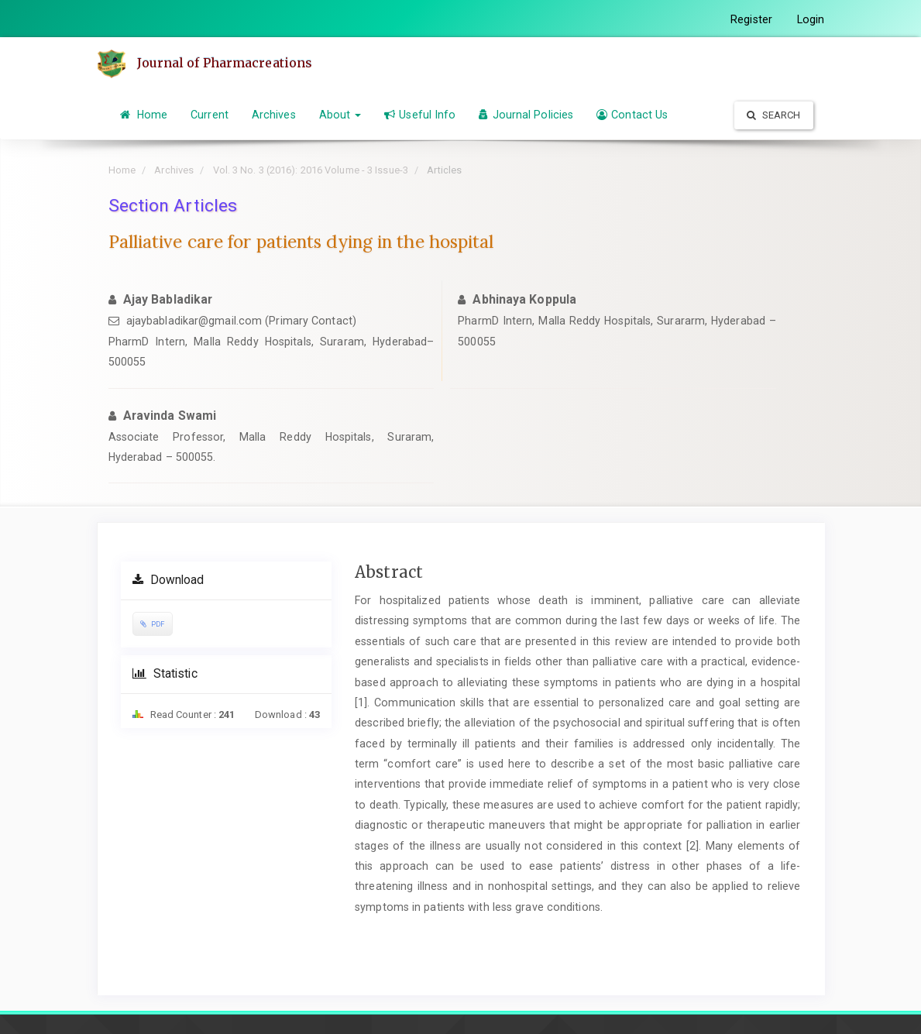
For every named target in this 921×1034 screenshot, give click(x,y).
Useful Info (419, 114)
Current (210, 114)
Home (144, 114)
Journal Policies (526, 114)
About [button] (340, 114)
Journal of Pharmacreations (225, 62)
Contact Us (632, 114)
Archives (274, 114)
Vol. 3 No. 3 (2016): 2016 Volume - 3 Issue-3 (310, 170)
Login (811, 19)
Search (774, 115)
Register (751, 19)
